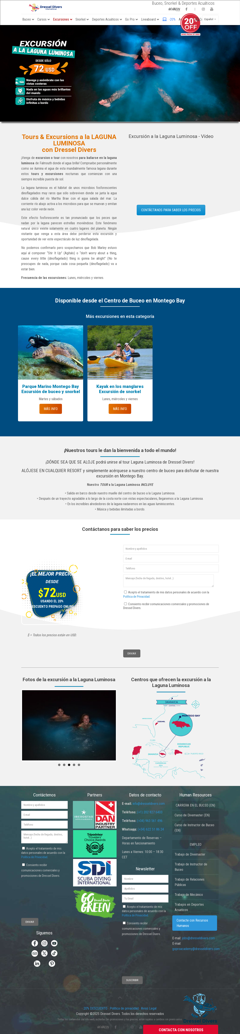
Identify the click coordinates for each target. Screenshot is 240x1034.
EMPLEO (195, 844)
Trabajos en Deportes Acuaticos (189, 907)
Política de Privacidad (136, 597)
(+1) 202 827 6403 (149, 812)
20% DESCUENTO (96, 1008)
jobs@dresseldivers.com (198, 938)
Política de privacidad (124, 1008)
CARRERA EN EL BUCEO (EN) (195, 805)
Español (210, 19)
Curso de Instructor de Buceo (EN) (194, 827)
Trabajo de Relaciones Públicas (189, 882)
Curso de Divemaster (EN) (192, 815)
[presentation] (139, 626)
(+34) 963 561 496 (149, 821)
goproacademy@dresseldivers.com (196, 949)
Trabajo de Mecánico (189, 895)
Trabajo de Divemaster (190, 854)
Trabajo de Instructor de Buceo (191, 867)
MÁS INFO (51, 409)
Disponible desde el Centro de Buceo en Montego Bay (120, 301)
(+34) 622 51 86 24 (151, 829)
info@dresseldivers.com (149, 804)
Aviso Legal (148, 1008)
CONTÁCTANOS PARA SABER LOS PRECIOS (171, 210)
